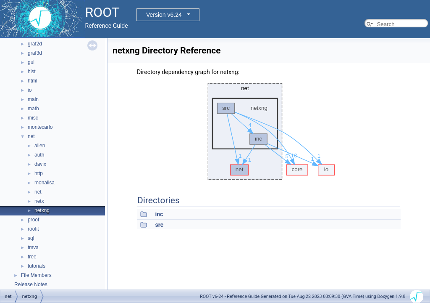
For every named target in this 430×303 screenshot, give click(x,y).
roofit (33, 229)
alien (39, 146)
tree (32, 257)
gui (31, 62)
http (38, 173)
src (159, 224)
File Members (36, 275)
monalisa (44, 183)
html (32, 81)
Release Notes (30, 284)
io (29, 90)
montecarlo (40, 127)
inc (159, 214)
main (33, 99)
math (33, 109)
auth (39, 155)
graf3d (35, 53)
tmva (33, 247)
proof (33, 220)
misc (33, 118)
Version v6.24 (164, 14)
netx (39, 201)
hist (32, 71)
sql (31, 238)
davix (40, 164)
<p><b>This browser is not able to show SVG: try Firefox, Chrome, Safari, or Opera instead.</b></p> (269, 132)
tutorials (36, 266)
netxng (42, 210)
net (31, 136)
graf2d (35, 44)
